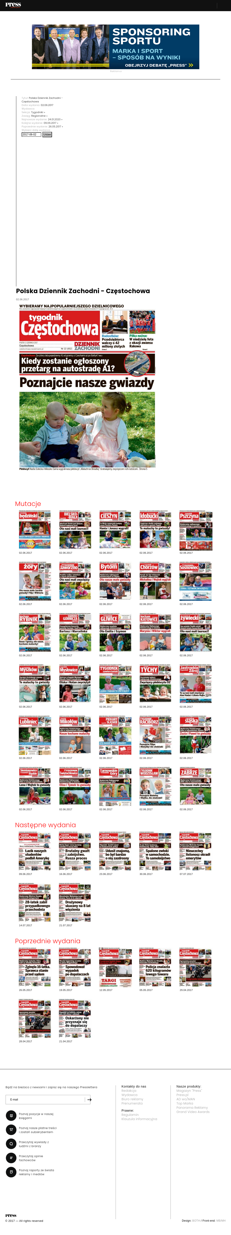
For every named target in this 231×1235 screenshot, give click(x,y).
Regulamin (130, 1115)
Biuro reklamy (133, 1099)
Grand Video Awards (193, 1112)
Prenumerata (132, 1103)
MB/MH (221, 1220)
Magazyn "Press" (189, 1090)
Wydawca (130, 1095)
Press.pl (183, 1095)
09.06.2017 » (51, 123)
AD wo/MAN (186, 1099)
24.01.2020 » (55, 119)
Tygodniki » (38, 112)
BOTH (196, 1220)
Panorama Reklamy (192, 1107)
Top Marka (185, 1103)
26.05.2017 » (56, 126)
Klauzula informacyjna (139, 1119)
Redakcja (129, 1090)
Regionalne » (39, 116)
